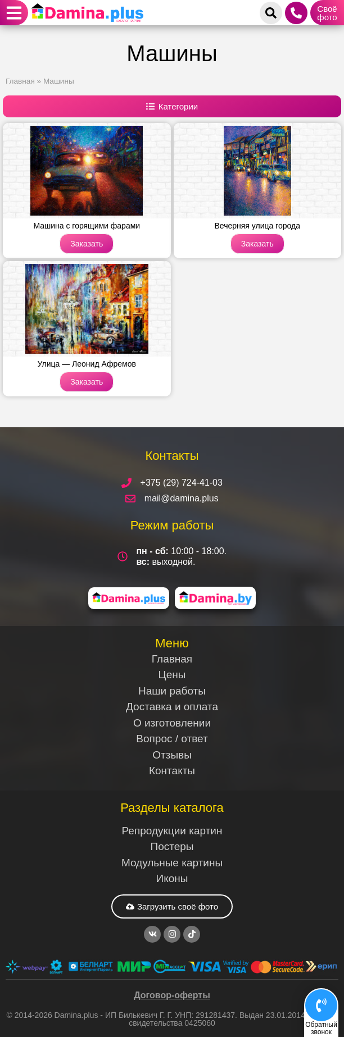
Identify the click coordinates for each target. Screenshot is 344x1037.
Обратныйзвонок (321, 1028)
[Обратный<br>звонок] (321, 1005)
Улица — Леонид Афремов (87, 363)
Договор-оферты (172, 995)
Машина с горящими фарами (86, 225)
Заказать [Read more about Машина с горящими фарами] (86, 243)
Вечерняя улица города (258, 225)
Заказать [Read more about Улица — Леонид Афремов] (86, 381)
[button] (14, 12)
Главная (20, 81)
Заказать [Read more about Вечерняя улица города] (257, 243)
